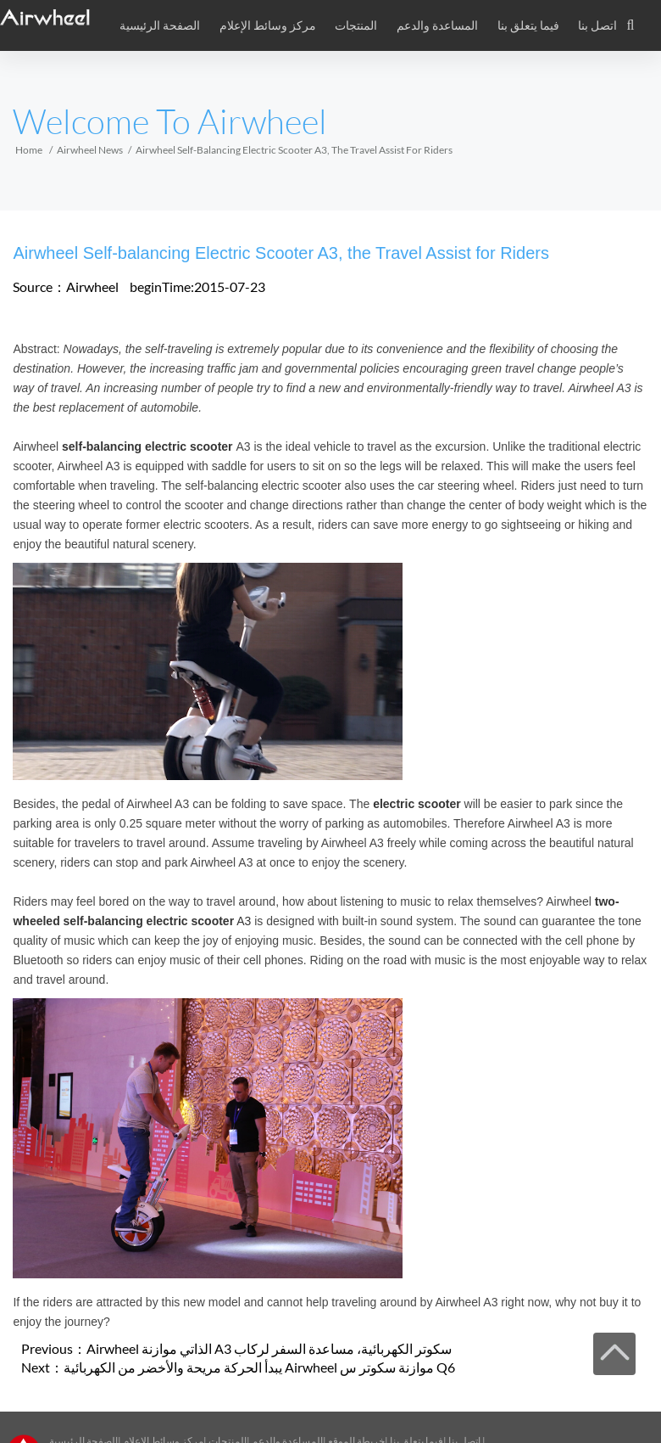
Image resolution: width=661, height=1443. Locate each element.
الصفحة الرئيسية (159, 25)
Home (28, 149)
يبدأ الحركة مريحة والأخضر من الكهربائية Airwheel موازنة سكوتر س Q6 (259, 1367)
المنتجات (356, 25)
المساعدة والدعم (437, 25)
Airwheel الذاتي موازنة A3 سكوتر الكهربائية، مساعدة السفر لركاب (269, 1348)
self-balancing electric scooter (147, 446)
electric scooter (417, 804)
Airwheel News (90, 149)
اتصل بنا (597, 25)
